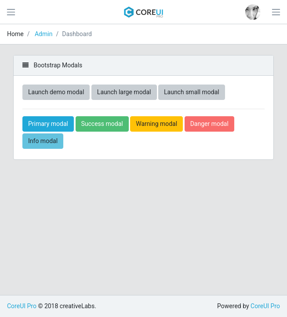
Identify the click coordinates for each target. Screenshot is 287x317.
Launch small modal (191, 92)
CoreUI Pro (21, 306)
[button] (253, 12)
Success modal (102, 123)
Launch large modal (124, 92)
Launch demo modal (56, 92)
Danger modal (209, 123)
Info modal (43, 140)
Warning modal (156, 123)
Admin (43, 33)
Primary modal (48, 123)
